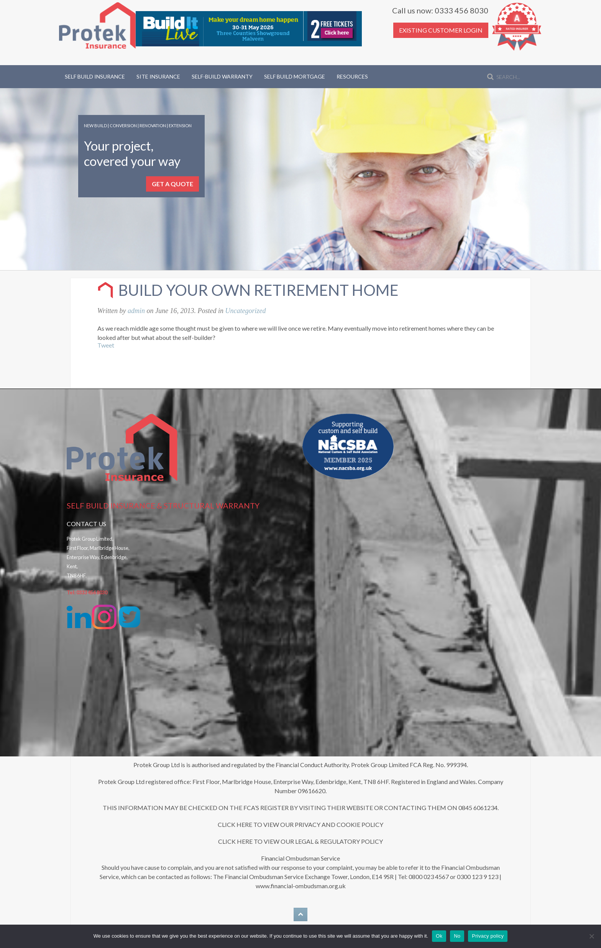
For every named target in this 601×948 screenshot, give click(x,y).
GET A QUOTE (172, 183)
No (457, 936)
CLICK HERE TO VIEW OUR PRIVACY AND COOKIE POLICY (300, 824)
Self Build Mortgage (294, 76)
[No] (591, 936)
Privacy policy (488, 936)
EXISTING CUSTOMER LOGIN (441, 30)
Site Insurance (158, 76)
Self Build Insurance (95, 76)
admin (136, 311)
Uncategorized (245, 311)
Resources (352, 76)
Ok (439, 936)
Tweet (105, 345)
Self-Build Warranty (222, 76)
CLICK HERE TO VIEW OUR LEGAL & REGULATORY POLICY (300, 841)
